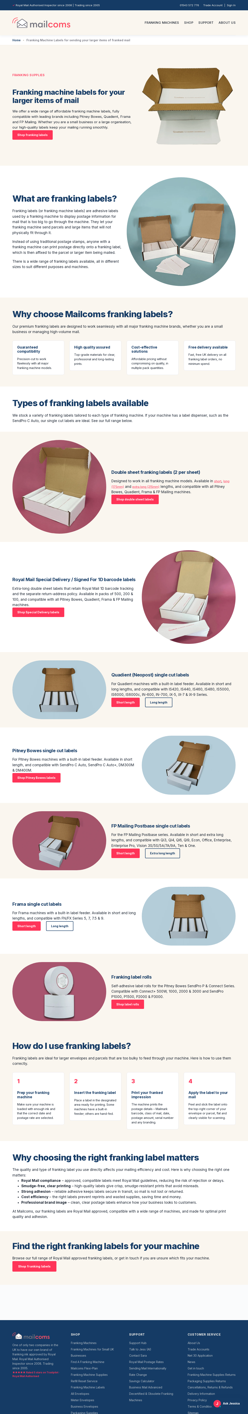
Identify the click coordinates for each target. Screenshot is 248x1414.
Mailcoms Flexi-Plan (84, 1368)
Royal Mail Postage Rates (146, 1362)
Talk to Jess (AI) (140, 1349)
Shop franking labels (32, 135)
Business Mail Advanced (145, 1387)
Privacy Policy (197, 1400)
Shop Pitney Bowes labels (36, 777)
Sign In (231, 5)
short (218, 481)
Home (16, 40)
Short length (125, 702)
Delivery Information (201, 1393)
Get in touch (196, 1368)
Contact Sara (138, 1355)
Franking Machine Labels (88, 1387)
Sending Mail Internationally (147, 1368)
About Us (227, 23)
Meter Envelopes (82, 1400)
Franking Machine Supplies (89, 1374)
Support (205, 23)
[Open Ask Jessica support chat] (227, 1403)
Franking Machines (162, 23)
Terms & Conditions (201, 1406)
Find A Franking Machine (87, 1362)
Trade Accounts (198, 1349)
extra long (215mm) (150, 487)
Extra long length (162, 853)
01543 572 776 (189, 5)
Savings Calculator (141, 1381)
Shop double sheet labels (135, 499)
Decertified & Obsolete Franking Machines (151, 1397)
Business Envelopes (84, 1406)
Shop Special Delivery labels (38, 612)
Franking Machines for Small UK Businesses (92, 1352)
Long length (158, 702)
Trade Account (213, 5)
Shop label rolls (127, 1004)
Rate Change (138, 1374)
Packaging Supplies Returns (207, 1381)
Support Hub (138, 1343)
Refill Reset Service (84, 1381)
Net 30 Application (200, 1355)
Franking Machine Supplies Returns (212, 1374)
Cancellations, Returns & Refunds (210, 1387)
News (191, 1362)
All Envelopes (80, 1393)
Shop (188, 23)
